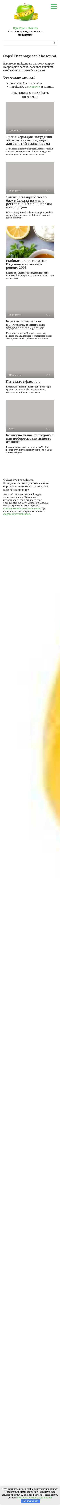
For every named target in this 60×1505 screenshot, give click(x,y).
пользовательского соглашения (21, 508)
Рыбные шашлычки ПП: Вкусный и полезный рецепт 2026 (26, 264)
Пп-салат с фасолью (23, 381)
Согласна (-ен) (30, 1501)
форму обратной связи (16, 514)
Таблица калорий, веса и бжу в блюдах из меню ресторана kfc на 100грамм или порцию (29, 202)
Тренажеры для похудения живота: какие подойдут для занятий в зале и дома (29, 140)
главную (34, 86)
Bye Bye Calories (25, 28)
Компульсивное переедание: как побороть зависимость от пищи (30, 438)
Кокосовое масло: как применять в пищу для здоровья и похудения (25, 324)
